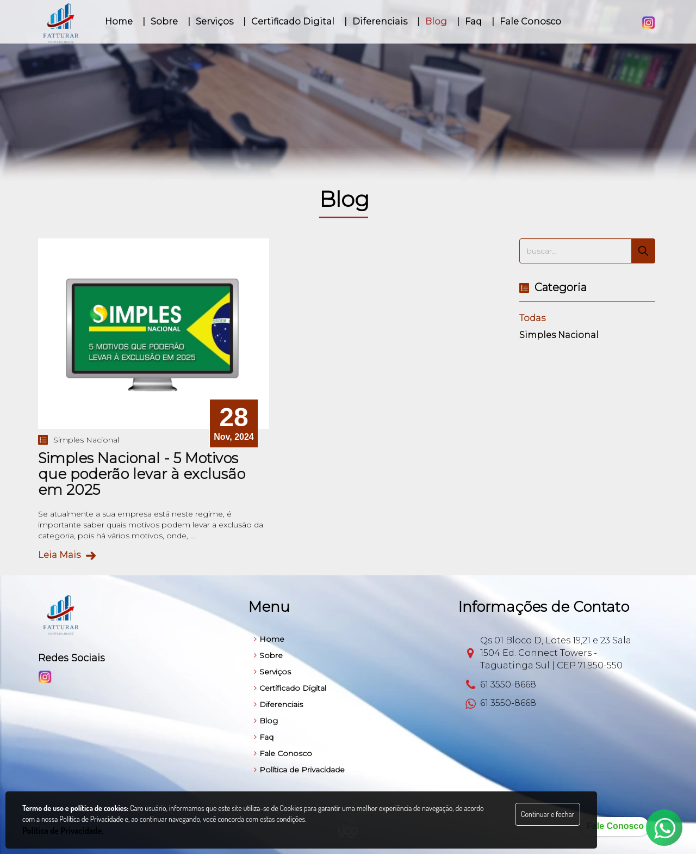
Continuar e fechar (547, 814)
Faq (264, 737)
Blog (266, 721)
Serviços (272, 672)
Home (269, 639)
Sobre (268, 655)
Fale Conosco (283, 753)
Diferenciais (278, 704)
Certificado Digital (290, 688)
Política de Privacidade (299, 770)
